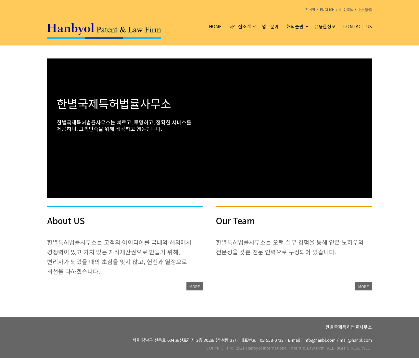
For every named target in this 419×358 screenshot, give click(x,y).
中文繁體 (365, 10)
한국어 (310, 9)
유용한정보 (325, 26)
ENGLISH (327, 9)
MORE (194, 286)
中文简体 (346, 10)
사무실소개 (240, 26)
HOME (215, 26)
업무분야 (270, 26)
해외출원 (294, 26)
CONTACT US (357, 26)
